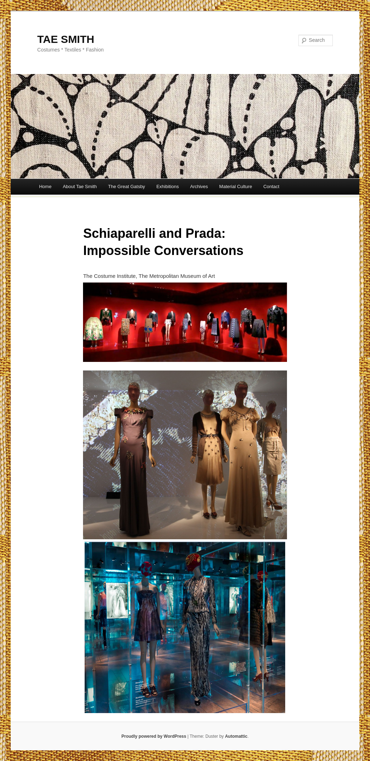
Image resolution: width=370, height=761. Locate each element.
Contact (271, 186)
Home (45, 186)
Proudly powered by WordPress (153, 736)
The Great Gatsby (126, 186)
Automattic (236, 736)
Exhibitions (167, 186)
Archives (199, 186)
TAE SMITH (65, 39)
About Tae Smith (80, 186)
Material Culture (235, 186)
